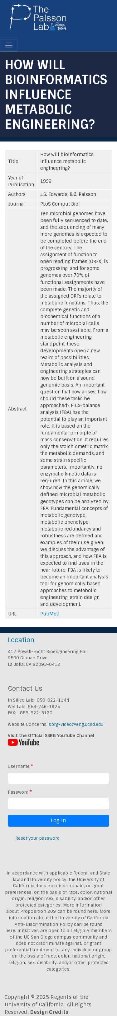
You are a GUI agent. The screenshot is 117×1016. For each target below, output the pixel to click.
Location (21, 640)
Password (18, 792)
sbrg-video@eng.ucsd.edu (76, 724)
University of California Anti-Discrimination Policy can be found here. (56, 924)
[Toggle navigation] (8, 45)
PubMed (50, 614)
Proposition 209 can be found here (58, 911)
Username (19, 766)
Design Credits (49, 1012)
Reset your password (37, 838)
